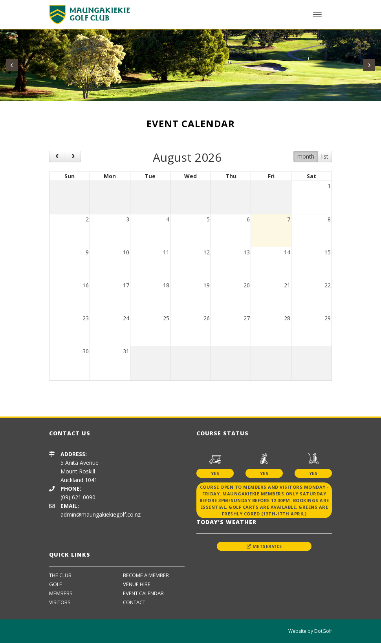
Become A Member (146, 575)
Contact (134, 602)
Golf (55, 584)
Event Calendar (143, 593)
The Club (60, 575)
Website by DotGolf (310, 631)
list (324, 156)
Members (61, 593)
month (305, 156)
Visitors (60, 602)
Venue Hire (136, 584)
